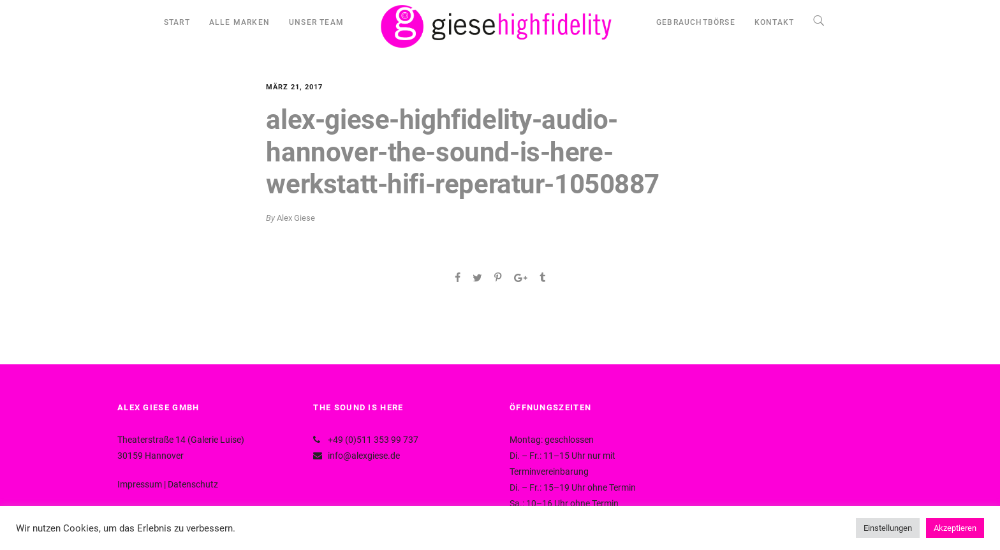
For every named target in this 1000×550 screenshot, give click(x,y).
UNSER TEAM (316, 22)
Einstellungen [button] (888, 528)
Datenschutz (193, 484)
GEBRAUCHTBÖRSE (695, 22)
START (177, 22)
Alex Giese (296, 218)
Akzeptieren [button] (955, 528)
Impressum (139, 484)
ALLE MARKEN (239, 22)
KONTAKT (774, 22)
